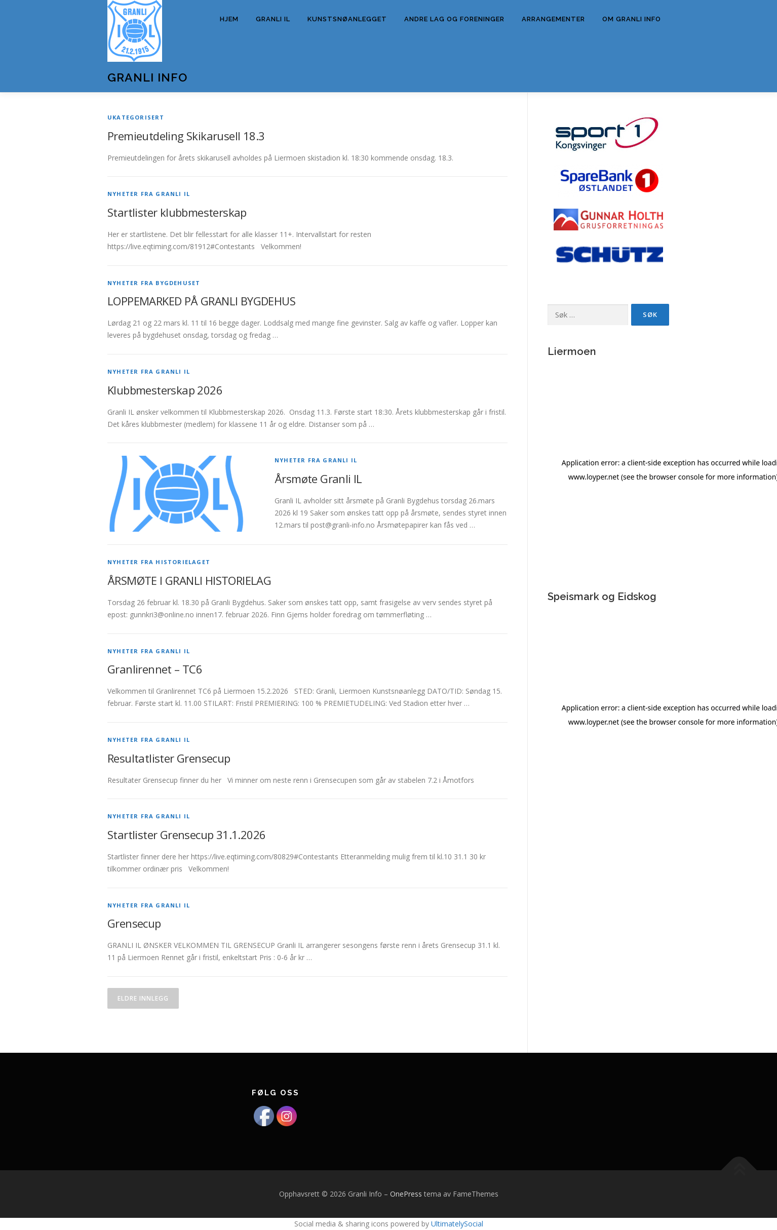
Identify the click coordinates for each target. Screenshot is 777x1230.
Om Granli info (631, 19)
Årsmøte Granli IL (318, 478)
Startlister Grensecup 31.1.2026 (186, 834)
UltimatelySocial (457, 1223)
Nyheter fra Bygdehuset (153, 283)
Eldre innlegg (143, 998)
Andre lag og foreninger (454, 19)
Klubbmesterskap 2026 (164, 390)
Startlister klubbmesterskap (177, 212)
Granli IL (273, 19)
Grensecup (134, 923)
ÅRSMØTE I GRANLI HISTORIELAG (189, 580)
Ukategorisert (136, 117)
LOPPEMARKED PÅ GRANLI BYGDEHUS (201, 300)
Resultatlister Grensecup (168, 758)
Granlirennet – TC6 (154, 669)
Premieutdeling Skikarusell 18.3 (185, 135)
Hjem (229, 19)
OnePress (406, 1194)
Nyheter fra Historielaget (158, 562)
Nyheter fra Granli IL (148, 193)
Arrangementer (553, 19)
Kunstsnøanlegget (347, 19)
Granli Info (147, 77)
